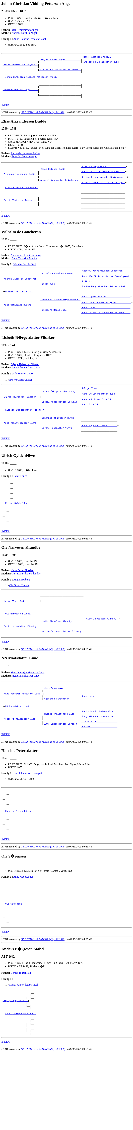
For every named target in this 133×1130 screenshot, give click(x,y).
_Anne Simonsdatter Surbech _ (61, 775)
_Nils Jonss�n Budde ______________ (103, 174)
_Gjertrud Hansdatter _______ (61, 745)
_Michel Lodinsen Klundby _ (102, 660)
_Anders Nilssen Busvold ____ (99, 422)
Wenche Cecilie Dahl (24, 279)
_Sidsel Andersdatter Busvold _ (60, 425)
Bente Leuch (20, 504)
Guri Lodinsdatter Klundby (26, 610)
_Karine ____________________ (99, 778)
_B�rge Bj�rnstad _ (16, 1070)
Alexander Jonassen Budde (25, 162)
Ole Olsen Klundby (19, 621)
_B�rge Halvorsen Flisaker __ (21, 419)
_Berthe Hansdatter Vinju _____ (60, 455)
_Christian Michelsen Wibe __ (99, 760)
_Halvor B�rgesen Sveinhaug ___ (60, 413)
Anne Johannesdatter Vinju (26, 390)
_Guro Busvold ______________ (99, 428)
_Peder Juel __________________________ (105, 328)
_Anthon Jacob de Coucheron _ (21, 295)
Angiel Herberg (21, 616)
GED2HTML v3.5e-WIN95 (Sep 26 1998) (43, 121)
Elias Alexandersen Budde (21, 199)
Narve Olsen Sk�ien (22, 607)
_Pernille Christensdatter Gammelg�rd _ (106, 292)
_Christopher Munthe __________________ (105, 316)
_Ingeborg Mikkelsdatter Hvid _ (101, 63)
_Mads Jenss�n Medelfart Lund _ (23, 739)
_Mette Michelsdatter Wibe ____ (22, 769)
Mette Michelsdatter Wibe (25, 720)
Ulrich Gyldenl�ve (17, 535)
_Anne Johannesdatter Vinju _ (21, 449)
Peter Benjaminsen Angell (25, 29)
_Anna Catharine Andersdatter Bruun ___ (105, 334)
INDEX (5, 113)
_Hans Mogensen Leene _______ (99, 452)
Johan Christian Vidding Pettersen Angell (32, 81)
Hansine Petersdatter (19, 867)
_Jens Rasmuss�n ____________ (62, 733)
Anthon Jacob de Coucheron (26, 270)
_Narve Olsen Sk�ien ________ (21, 639)
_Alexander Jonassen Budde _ (20, 183)
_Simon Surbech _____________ (99, 772)
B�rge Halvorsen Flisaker (25, 386)
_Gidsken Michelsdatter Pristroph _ (103, 192)
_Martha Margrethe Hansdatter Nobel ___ (105, 304)
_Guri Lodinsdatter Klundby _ (21, 669)
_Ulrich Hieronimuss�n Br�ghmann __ (104, 186)
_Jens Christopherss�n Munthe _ (60, 319)
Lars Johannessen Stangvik (27, 825)
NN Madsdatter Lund (17, 754)
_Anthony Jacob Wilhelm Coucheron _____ (105, 286)
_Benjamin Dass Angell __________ (60, 60)
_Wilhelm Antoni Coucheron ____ (60, 289)
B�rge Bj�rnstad (21, 1041)
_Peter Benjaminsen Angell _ (20, 66)
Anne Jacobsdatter (23, 937)
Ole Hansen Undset (23, 396)
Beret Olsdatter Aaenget (24, 165)
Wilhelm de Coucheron (19, 310)
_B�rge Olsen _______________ (100, 410)
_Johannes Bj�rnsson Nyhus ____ (60, 443)
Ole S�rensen (14, 968)
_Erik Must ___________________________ (105, 298)
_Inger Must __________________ (60, 301)
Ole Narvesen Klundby (19, 654)
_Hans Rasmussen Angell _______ (101, 57)
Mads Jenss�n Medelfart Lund (27, 717)
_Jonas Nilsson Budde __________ (59, 177)
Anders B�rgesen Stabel (20, 1085)
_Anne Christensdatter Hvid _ (99, 416)
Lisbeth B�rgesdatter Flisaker (25, 434)
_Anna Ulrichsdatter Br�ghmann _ (60, 189)
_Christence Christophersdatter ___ (103, 180)
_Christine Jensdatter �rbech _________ (106, 322)
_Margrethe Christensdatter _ (99, 766)
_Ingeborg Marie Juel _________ (60, 331)
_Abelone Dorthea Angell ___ (20, 96)
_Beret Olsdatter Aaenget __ (20, 214)
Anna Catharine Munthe (24, 273)
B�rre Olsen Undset (20, 402)
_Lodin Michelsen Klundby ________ (61, 663)
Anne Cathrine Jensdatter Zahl (29, 38)
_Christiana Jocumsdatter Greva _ (60, 72)
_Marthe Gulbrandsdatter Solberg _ (61, 675)
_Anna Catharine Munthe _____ (21, 325)
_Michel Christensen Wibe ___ (61, 763)
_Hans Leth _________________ (99, 742)
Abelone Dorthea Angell (25, 32)
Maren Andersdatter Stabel (23, 1053)
